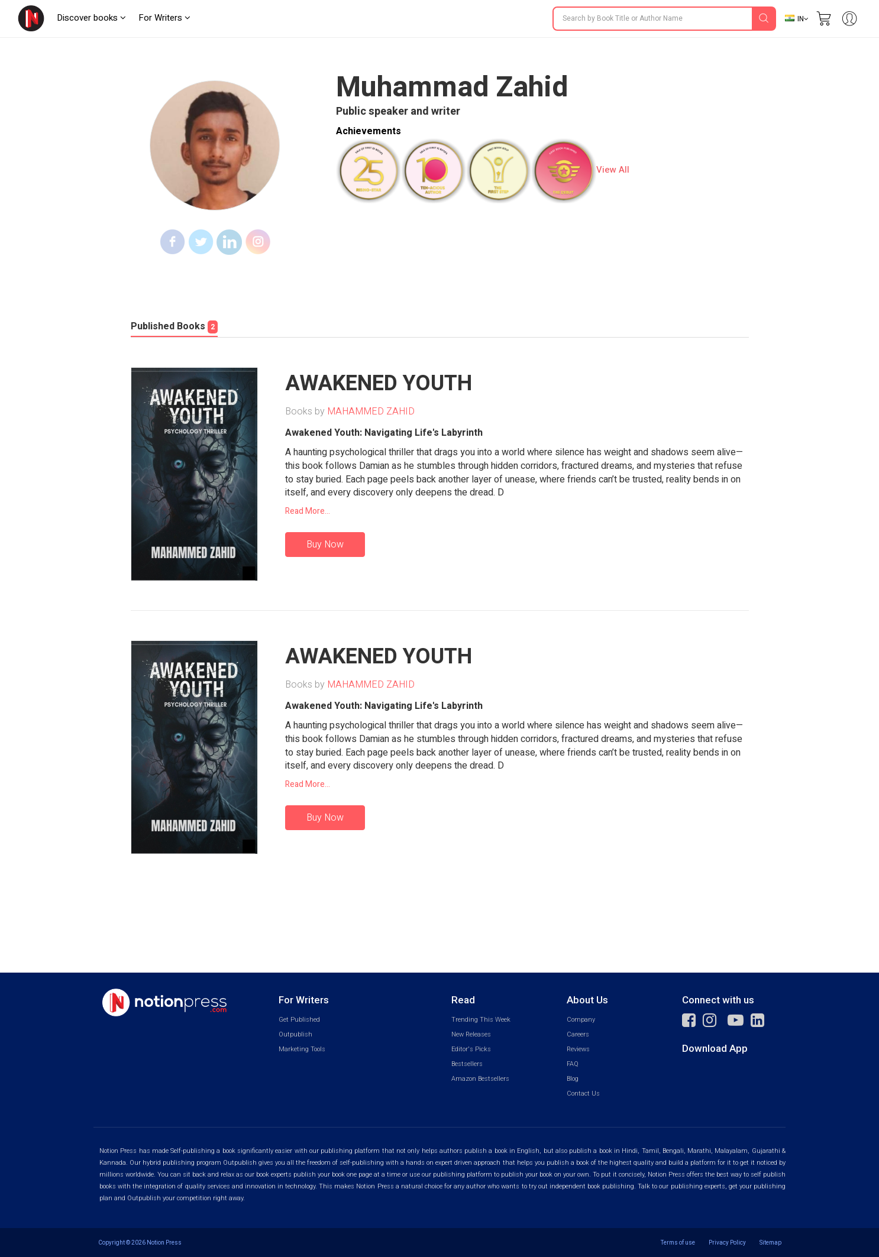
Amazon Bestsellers (480, 1079)
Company (581, 1019)
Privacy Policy (727, 1242)
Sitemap (770, 1242)
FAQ (573, 1064)
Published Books (174, 326)
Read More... (307, 511)
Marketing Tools (302, 1049)
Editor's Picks (471, 1049)
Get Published (299, 1019)
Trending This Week (480, 1019)
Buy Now (325, 544)
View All (612, 170)
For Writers (164, 17)
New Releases (471, 1034)
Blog (573, 1079)
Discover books (91, 17)
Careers (578, 1034)
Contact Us (583, 1093)
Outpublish (295, 1034)
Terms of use (678, 1242)
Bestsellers (467, 1064)
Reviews (578, 1049)
